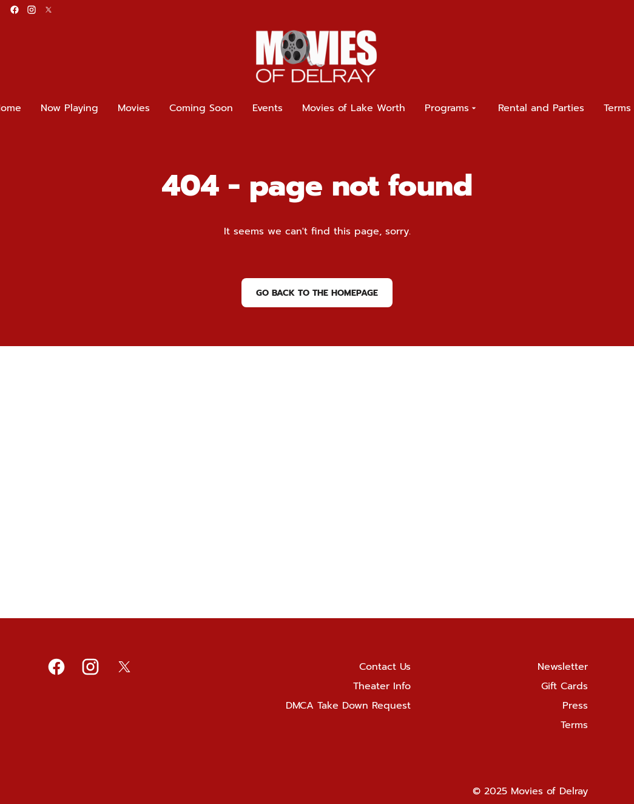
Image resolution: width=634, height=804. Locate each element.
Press (575, 705)
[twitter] (48, 10)
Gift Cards (564, 686)
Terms (574, 725)
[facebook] (14, 10)
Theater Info (382, 686)
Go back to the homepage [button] (317, 293)
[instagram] (31, 10)
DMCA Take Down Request (348, 705)
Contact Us (385, 666)
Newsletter (563, 666)
